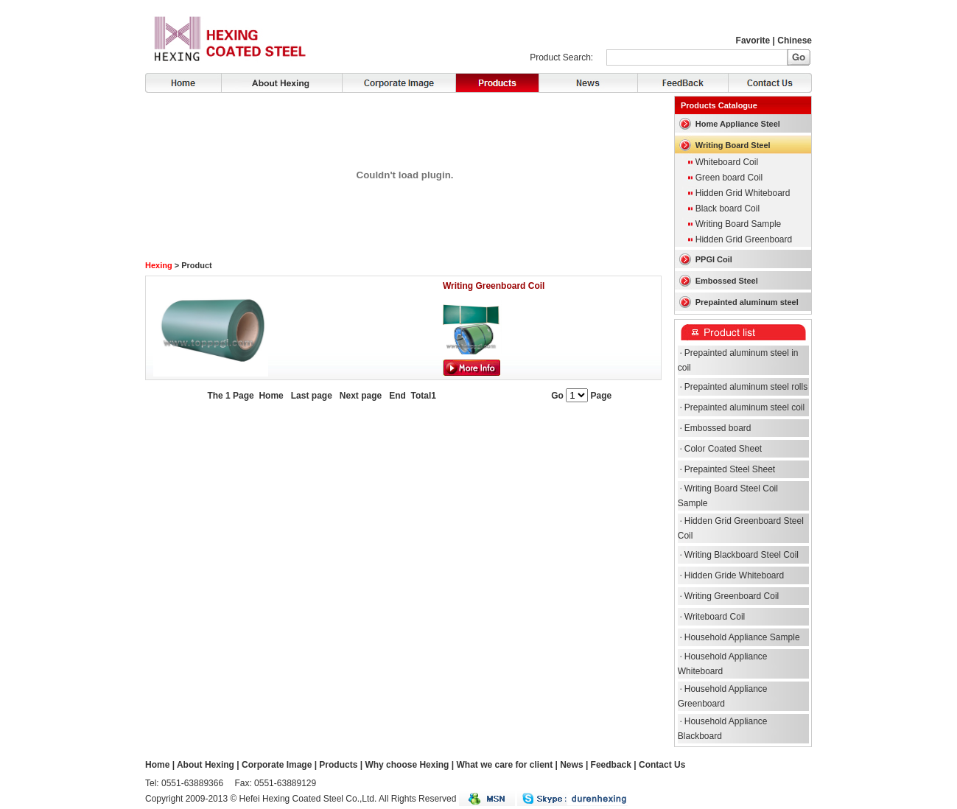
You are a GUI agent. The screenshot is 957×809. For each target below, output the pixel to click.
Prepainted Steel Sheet (729, 469)
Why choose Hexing (407, 765)
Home (183, 83)
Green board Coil (729, 177)
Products (497, 83)
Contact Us (770, 83)
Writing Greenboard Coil (493, 286)
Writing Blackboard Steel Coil (741, 555)
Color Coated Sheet (723, 449)
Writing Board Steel (733, 145)
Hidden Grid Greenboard (743, 239)
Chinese (794, 40)
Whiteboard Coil (726, 162)
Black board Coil (727, 208)
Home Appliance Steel (737, 123)
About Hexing (281, 83)
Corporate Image (398, 83)
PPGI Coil (713, 259)
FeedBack (682, 83)
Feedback (611, 765)
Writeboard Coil (714, 617)
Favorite (753, 40)
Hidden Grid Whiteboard (743, 193)
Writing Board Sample (738, 224)
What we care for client (504, 765)
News (588, 83)
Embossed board (717, 428)
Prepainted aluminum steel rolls (745, 387)
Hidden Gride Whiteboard (734, 575)
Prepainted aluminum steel (747, 302)
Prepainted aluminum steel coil (744, 407)
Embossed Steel (726, 280)
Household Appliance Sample (742, 637)
